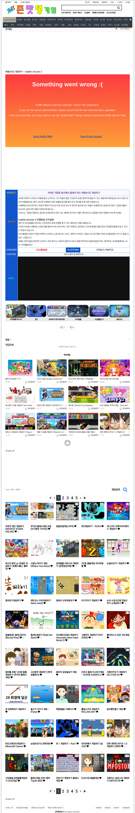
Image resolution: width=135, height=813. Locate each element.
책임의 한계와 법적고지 (55, 804)
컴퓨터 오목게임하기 (66, 599)
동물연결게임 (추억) (66, 525)
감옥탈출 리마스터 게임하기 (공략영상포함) (67, 563)
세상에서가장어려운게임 (57, 318)
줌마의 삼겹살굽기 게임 (66, 672)
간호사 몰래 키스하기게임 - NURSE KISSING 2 (92, 672)
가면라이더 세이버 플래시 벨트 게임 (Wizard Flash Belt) (83, 431)
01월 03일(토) (25, 2)
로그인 (87, 2)
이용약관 (98, 804)
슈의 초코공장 (111, 13)
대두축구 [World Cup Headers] (80, 404)
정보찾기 (105, 2)
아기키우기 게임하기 (91, 599)
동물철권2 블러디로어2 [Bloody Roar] (15, 635)
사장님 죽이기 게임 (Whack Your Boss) (42, 563)
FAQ (112, 2)
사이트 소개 (9, 804)
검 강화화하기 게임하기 (15, 709)
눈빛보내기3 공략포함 (42, 742)
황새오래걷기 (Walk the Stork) (41, 635)
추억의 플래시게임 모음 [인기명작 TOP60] (41, 526)
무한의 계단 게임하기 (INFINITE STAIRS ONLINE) (51, 404)
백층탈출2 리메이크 (66, 708)
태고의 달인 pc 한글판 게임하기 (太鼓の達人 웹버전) (16, 565)
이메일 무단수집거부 (38, 804)
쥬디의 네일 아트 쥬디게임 (109, 378)
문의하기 (116, 804)
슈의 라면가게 (66, 13)
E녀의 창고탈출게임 (91, 777)
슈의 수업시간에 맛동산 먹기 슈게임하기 (117, 600)
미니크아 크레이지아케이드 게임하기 (118, 526)
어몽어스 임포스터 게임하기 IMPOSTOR (118, 778)
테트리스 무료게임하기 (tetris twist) (41, 600)
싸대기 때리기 (77, 13)
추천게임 (67, 353)
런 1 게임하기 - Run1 (67, 742)
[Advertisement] (67, 51)
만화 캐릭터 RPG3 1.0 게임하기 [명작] (114, 431)
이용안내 (107, 804)
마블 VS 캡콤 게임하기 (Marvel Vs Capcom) (52, 431)
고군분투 (87, 13)
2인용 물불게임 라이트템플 (92, 563)
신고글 (127, 2)
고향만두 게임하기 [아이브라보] (92, 635)
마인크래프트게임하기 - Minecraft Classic (16, 744)
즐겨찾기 (8, 2)
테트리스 (119, 318)
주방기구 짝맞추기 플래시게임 (67, 778)
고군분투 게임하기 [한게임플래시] (41, 672)
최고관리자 (30, 381)
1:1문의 (119, 2)
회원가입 (96, 2)
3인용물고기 (98, 318)
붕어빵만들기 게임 (116, 708)
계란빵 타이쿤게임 (98, 13)
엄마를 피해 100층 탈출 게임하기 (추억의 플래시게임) (16, 674)
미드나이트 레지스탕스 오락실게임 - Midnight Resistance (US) (83, 378)
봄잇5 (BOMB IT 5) (12, 378)
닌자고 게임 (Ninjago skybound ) (50, 378)
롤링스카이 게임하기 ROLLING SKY (90, 709)
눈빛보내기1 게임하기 (118, 562)
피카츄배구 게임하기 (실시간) (92, 744)
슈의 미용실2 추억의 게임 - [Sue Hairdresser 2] (115, 404)
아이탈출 (77, 318)
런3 (36, 318)
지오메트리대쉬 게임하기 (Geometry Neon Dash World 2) (67, 637)
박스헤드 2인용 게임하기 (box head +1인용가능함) (20, 404)
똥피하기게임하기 (14, 599)
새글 (15, 2)
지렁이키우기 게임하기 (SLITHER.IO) (117, 672)
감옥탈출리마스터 (16, 318)
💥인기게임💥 (125, 29)
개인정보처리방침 (22, 804)
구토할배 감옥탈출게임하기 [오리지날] (16, 778)
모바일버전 (126, 804)
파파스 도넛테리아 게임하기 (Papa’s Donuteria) (20, 431)
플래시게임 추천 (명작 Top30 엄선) (40, 778)
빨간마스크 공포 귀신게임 (118, 635)
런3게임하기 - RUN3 (92, 525)
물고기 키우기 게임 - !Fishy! (40, 709)
